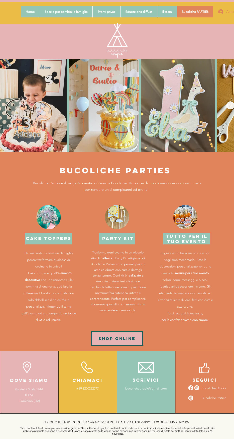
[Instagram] (190, 398)
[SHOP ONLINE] (117, 338)
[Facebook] (190, 387)
